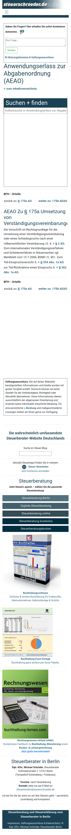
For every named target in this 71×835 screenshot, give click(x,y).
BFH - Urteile (12, 194)
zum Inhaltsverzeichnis (21, 88)
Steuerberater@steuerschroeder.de (35, 789)
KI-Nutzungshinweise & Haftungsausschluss (29, 57)
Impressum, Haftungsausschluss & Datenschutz (34, 823)
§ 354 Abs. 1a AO (52, 262)
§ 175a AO (25, 201)
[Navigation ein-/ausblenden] (6, 12)
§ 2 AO (59, 243)
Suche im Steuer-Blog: (35, 448)
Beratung (31, 408)
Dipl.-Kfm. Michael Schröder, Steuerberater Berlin (35, 826)
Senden (11, 50)
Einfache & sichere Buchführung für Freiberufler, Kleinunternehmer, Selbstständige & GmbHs (35, 597)
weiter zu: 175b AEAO (52, 201)
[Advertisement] (35, 151)
